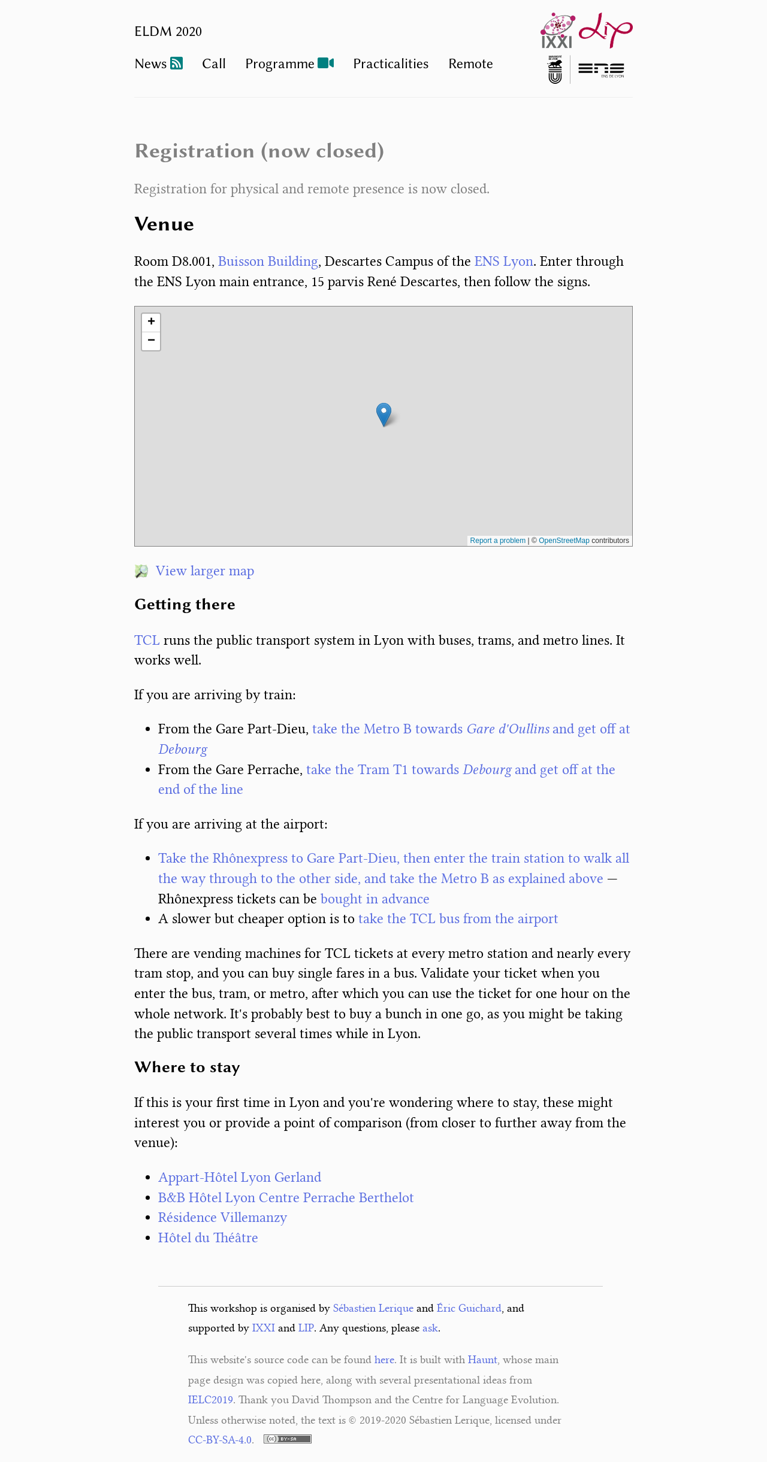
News (150, 63)
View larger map (194, 571)
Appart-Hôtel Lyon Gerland (239, 1177)
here (384, 1359)
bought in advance (375, 899)
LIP (306, 1327)
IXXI (263, 1327)
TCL (147, 640)
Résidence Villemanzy (222, 1217)
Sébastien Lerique (373, 1308)
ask (430, 1327)
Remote (470, 63)
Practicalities (391, 63)
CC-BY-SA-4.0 (220, 1439)
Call (214, 63)
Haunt (482, 1359)
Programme (280, 63)
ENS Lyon (504, 261)
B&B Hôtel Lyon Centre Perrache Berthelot (286, 1198)
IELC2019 (210, 1399)
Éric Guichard (469, 1308)
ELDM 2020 (168, 31)
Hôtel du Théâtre (208, 1238)
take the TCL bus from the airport (458, 919)
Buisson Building (268, 261)
